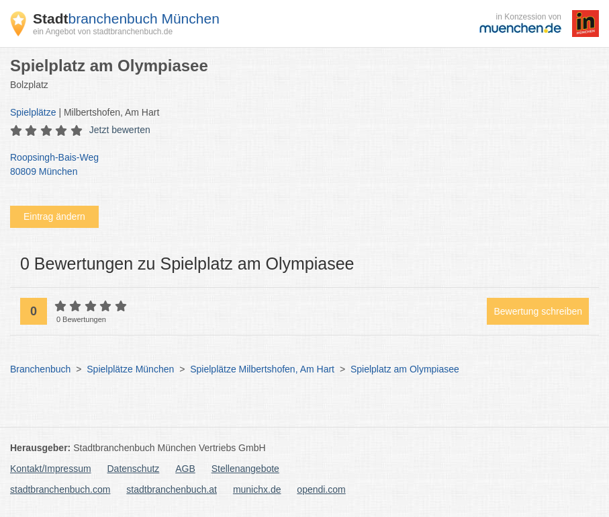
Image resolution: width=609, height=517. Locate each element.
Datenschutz (133, 468)
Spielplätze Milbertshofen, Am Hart (262, 369)
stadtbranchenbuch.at (171, 489)
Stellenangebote (245, 468)
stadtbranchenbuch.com (60, 489)
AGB (185, 468)
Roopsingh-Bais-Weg (297, 165)
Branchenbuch (40, 369)
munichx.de (257, 489)
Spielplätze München (130, 369)
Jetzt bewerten (119, 129)
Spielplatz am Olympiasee (404, 369)
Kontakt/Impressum (50, 468)
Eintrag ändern (54, 216)
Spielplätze (33, 112)
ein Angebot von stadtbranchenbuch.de (103, 31)
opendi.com (321, 489)
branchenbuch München (126, 18)
